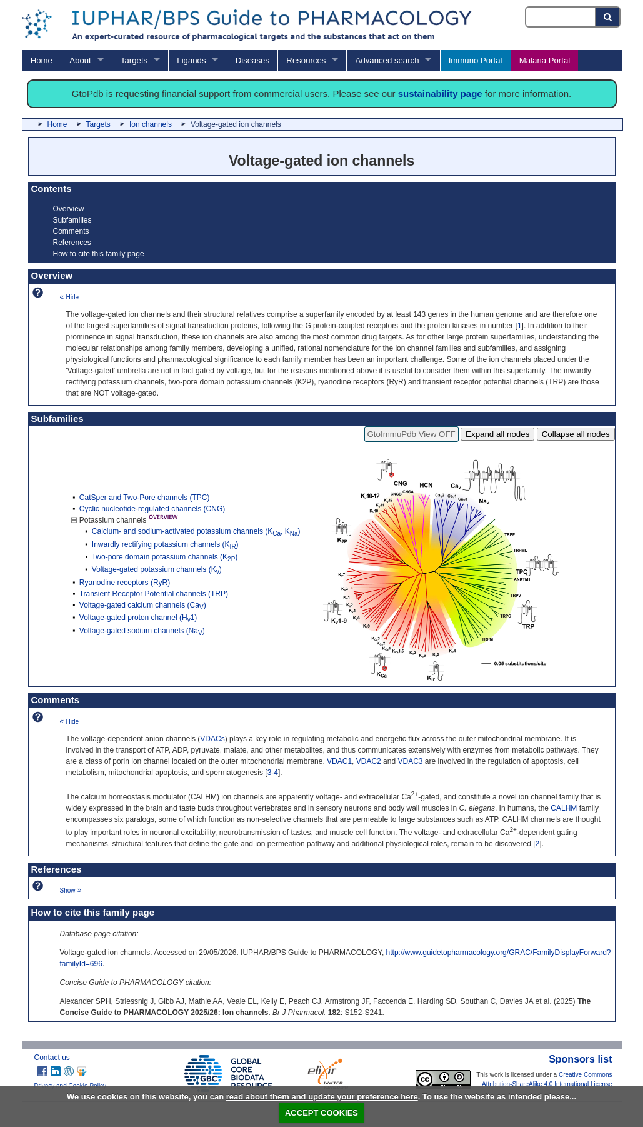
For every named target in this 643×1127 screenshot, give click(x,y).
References (72, 242)
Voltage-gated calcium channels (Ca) (142, 605)
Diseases (252, 60)
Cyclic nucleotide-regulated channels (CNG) (152, 508)
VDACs (212, 738)
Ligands (191, 60)
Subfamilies (72, 220)
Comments (71, 231)
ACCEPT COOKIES (321, 1113)
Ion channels (150, 124)
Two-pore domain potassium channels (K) (165, 557)
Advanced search (387, 60)
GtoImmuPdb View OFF (411, 434)
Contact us (52, 1057)
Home (41, 60)
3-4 (272, 772)
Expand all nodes (497, 434)
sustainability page (440, 93)
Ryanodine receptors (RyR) (124, 582)
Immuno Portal (475, 60)
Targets (134, 60)
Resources (306, 60)
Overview (68, 208)
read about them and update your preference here (322, 1096)
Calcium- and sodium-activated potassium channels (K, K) (196, 531)
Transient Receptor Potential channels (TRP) (153, 593)
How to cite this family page (98, 253)
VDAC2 (368, 761)
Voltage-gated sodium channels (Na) (142, 630)
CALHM (564, 808)
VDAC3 (409, 761)
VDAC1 (339, 761)
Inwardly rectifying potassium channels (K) (165, 544)
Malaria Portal (544, 60)
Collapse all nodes (576, 434)
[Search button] (608, 17)
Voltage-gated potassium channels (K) (157, 569)
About (80, 60)
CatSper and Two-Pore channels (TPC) (144, 497)
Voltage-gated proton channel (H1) (138, 617)
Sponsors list (580, 1059)
